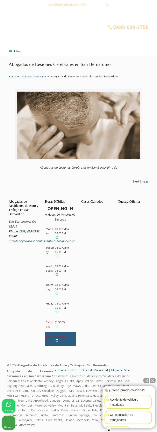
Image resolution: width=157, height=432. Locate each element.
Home (12, 76)
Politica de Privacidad (94, 370)
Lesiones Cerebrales (34, 76)
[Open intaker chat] (109, 430)
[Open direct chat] (146, 380)
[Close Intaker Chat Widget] (153, 380)
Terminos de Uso (64, 370)
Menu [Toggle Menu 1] (15, 51)
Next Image (141, 181)
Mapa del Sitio (120, 370)
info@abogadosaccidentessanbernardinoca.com (78, 11)
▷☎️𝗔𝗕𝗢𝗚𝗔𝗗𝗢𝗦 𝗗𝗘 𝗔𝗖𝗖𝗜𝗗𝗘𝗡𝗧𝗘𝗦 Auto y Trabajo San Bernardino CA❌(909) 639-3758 (82, 32)
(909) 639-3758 (96, 4)
